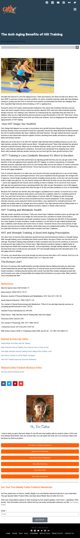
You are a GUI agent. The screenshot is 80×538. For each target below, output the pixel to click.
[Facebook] (46, 2)
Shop (21, 533)
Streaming (34, 533)
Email (3, 511)
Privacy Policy (57, 533)
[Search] (77, 47)
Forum (14, 533)
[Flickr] (69, 2)
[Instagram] (52, 2)
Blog (26, 533)
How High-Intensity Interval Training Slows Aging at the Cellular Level (26, 351)
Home (8, 533)
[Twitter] (74, 2)
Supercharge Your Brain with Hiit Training (15, 343)
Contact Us (69, 533)
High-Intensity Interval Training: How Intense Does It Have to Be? (25, 347)
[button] (3, 383)
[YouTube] (58, 2)
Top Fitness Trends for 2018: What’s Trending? (18, 355)
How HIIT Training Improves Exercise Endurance (18, 359)
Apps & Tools (45, 533)
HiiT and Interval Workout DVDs (12, 372)
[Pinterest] (63, 2)
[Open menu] (74, 9)
